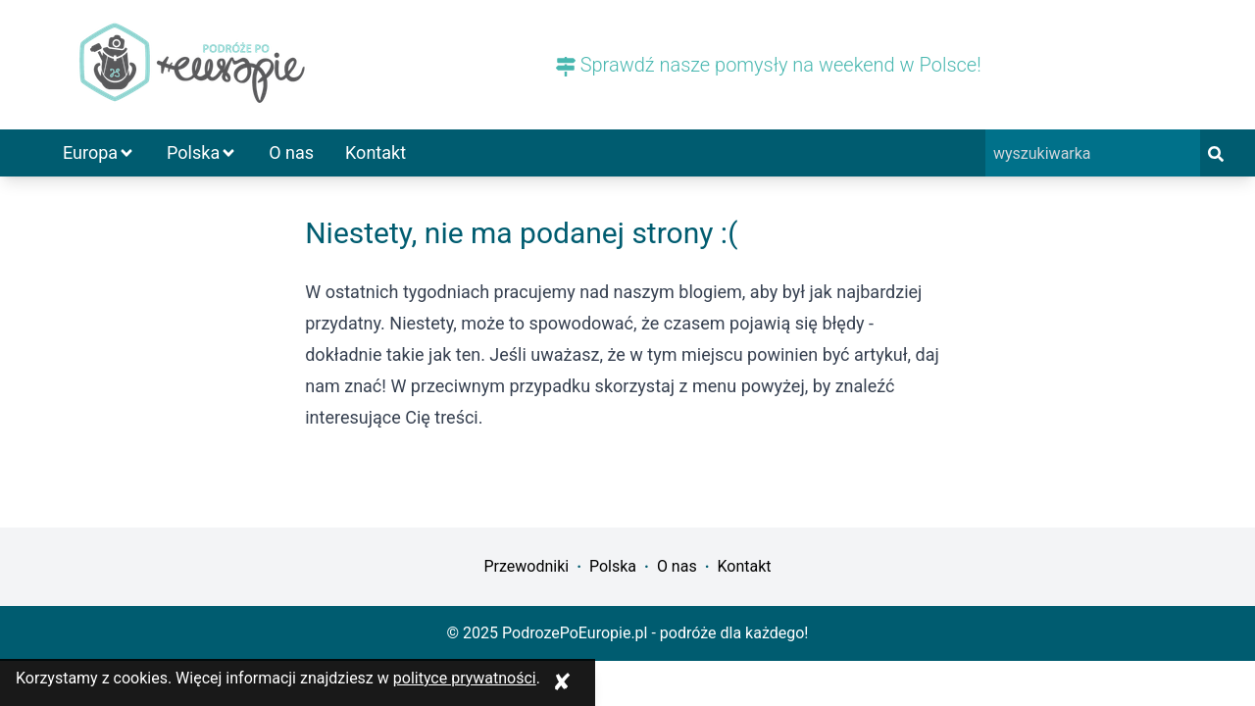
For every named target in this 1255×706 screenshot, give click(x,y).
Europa (99, 152)
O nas (291, 152)
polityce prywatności (464, 678)
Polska (202, 152)
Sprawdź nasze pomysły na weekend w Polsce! (768, 64)
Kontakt (375, 152)
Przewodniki (526, 566)
